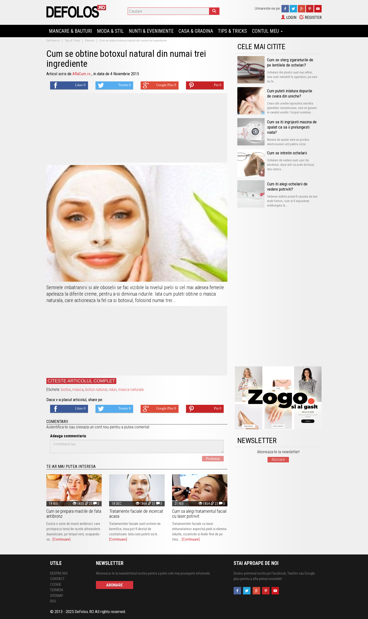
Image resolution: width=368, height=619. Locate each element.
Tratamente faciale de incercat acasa (136, 513)
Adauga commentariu (68, 436)
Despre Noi (58, 573)
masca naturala (131, 389)
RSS (53, 601)
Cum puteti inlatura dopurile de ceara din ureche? (289, 93)
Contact (57, 579)
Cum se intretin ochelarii (287, 152)
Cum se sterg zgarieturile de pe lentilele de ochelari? (290, 62)
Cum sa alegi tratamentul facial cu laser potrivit (199, 513)
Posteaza (213, 459)
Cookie (55, 584)
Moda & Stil (110, 31)
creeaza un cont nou (92, 427)
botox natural (96, 389)
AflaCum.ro (82, 73)
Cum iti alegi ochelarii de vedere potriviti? (287, 186)
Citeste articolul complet (81, 380)
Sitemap (56, 595)
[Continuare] (61, 539)
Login (288, 17)
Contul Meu (267, 31)
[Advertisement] (136, 128)
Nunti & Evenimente (151, 31)
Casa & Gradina (196, 31)
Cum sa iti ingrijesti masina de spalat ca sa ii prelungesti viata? (292, 127)
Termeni (56, 590)
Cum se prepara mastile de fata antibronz (73, 513)
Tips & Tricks (232, 31)
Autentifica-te (57, 427)
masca (78, 389)
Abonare (278, 459)
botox (66, 389)
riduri (113, 389)
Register (311, 17)
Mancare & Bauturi (70, 31)
